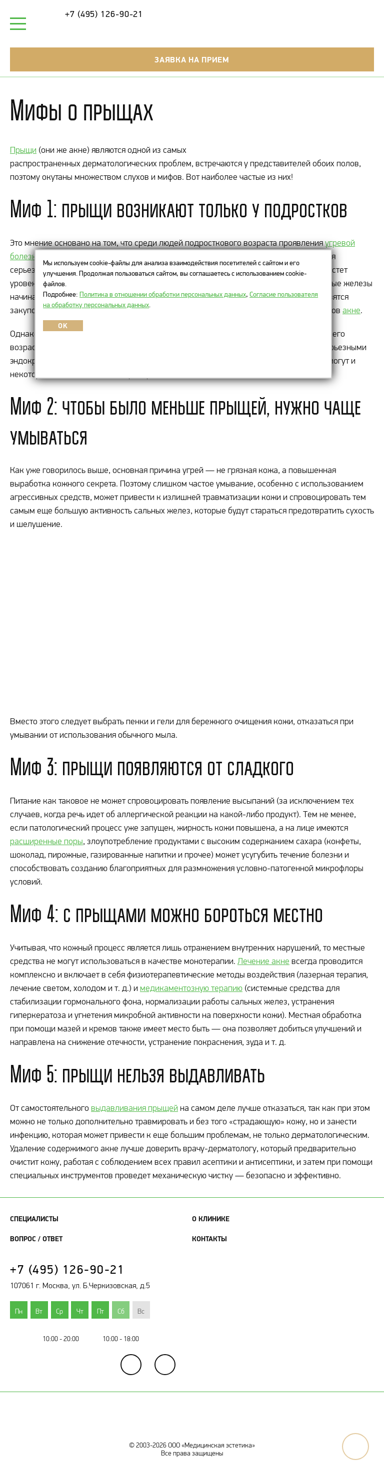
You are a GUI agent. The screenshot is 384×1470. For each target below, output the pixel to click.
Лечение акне (264, 961)
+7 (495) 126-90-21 (104, 14)
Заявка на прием (192, 59)
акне (351, 310)
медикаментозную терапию (191, 988)
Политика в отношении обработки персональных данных (163, 294)
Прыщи (23, 150)
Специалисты (34, 1219)
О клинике (211, 1219)
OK (63, 326)
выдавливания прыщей (134, 1108)
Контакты (209, 1239)
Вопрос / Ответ (36, 1239)
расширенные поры (46, 841)
